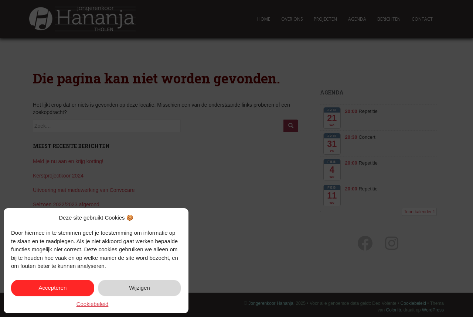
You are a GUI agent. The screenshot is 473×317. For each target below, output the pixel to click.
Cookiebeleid (92, 304)
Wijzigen (139, 288)
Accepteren (53, 288)
